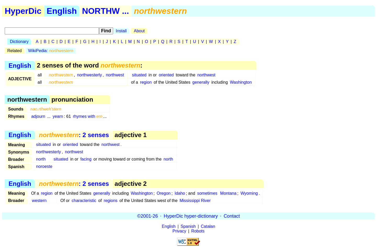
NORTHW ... (105, 11)
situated (139, 75)
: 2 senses (74, 134)
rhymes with (87, 116)
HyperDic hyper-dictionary (191, 215)
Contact (232, 215)
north (40, 159)
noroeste (44, 166)
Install (121, 31)
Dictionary (19, 41)
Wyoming (249, 193)
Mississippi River (195, 200)
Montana (228, 193)
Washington (241, 82)
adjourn (38, 116)
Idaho (180, 193)
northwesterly (89, 75)
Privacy (179, 231)
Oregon (164, 193)
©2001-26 (147, 215)
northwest (115, 75)
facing (85, 159)
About (139, 31)
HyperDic (23, 11)
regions (110, 200)
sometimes (207, 193)
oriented (166, 75)
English (62, 11)
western (39, 200)
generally (200, 82)
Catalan (208, 226)
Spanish (188, 226)
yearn (58, 116)
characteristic (84, 200)
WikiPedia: (50, 50)
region (146, 82)
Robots (198, 231)
